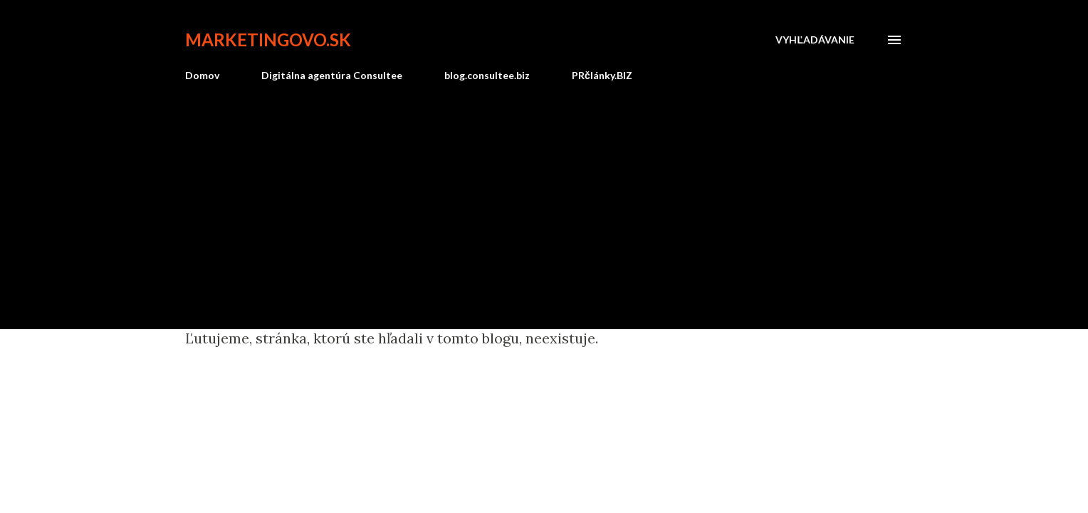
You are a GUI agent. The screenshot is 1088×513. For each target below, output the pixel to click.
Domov (202, 75)
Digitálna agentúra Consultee (331, 75)
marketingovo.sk (268, 39)
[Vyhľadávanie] (814, 39)
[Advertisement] (544, 199)
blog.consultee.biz (487, 75)
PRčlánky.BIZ (602, 75)
